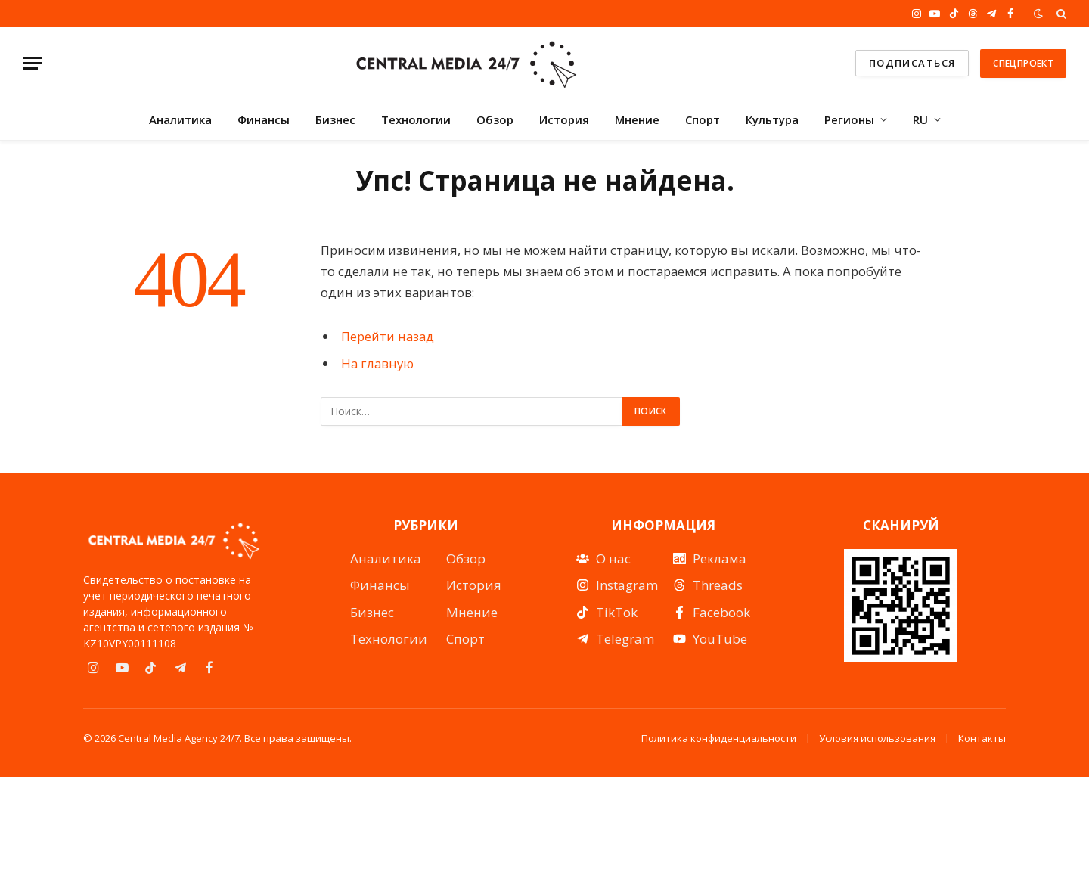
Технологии (416, 119)
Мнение (637, 119)
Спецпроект (1023, 63)
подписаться (912, 63)
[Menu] (32, 63)
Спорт (702, 119)
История (564, 119)
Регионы (849, 119)
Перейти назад (387, 336)
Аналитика (180, 119)
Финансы (263, 119)
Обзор (494, 119)
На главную (377, 363)
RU (920, 119)
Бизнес (335, 119)
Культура (772, 119)
